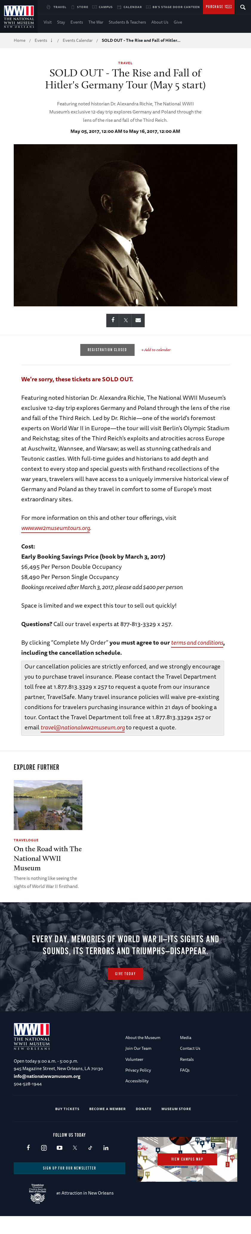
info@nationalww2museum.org (47, 1092)
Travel (60, 6)
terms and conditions (197, 642)
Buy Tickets (67, 1125)
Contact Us (190, 1065)
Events (76, 22)
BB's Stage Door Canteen (176, 6)
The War (95, 22)
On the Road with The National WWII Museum (48, 858)
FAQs (185, 1087)
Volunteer (134, 1076)
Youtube (59, 1165)
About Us (159, 22)
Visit (48, 22)
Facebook (28, 1165)
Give (178, 22)
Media (185, 1054)
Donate (144, 1125)
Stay (61, 22)
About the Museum (143, 1054)
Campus (106, 6)
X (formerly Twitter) (74, 1165)
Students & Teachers (127, 22)
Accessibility (137, 1097)
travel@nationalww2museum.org (83, 727)
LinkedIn (106, 1165)
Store (82, 6)
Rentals (187, 1076)
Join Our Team (138, 1065)
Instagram (43, 1165)
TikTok (90, 1165)
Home (19, 40)
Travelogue (26, 840)
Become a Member (107, 1125)
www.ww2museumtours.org (55, 527)
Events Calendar (78, 40)
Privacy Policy (138, 1087)
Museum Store (176, 1125)
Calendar (133, 6)
